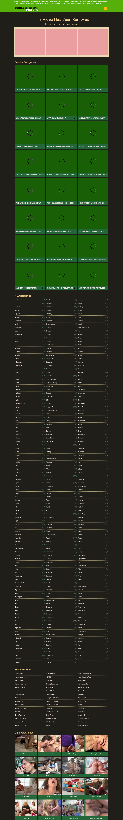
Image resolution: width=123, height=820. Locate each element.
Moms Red (49, 708)
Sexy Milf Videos (83, 718)
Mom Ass (99, 3)
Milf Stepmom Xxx (84, 722)
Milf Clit (48, 677)
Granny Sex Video (52, 684)
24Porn (48, 725)
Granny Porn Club (52, 712)
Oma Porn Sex (82, 701)
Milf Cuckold (82, 698)
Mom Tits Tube (51, 691)
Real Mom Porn (20, 722)
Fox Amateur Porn (21, 677)
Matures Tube (50, 694)
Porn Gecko (81, 712)
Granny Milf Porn (20, 708)
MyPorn (17, 712)
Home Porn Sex (20, 715)
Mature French (19, 705)
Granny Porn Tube (21, 725)
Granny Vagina (82, 691)
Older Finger (50, 715)
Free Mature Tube (83, 684)
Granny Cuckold (71, 3)
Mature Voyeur (49, 3)
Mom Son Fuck (83, 725)
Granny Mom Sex (20, 684)
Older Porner (82, 680)
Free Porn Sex (81, 3)
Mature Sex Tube (20, 718)
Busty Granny (50, 674)
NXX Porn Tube (51, 722)
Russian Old (81, 715)
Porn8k (80, 705)
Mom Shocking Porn (84, 677)
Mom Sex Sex (91, 3)
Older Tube (49, 680)
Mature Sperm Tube (52, 701)
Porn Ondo (49, 687)
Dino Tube (81, 694)
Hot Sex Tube (19, 701)
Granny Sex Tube (83, 687)
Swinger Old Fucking (52, 698)
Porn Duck (81, 708)
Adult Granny (25, 3)
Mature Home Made (37, 3)
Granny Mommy (60, 3)
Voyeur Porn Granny (84, 674)
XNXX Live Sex (51, 718)
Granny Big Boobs (52, 705)
